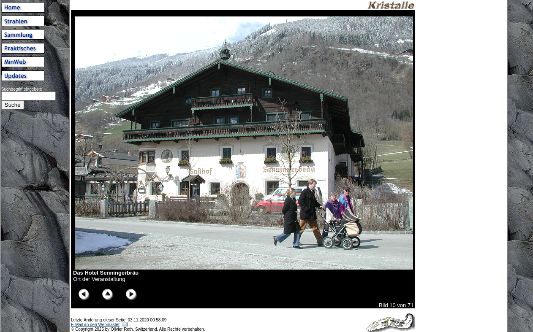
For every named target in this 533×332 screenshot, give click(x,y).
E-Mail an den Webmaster (95, 324)
